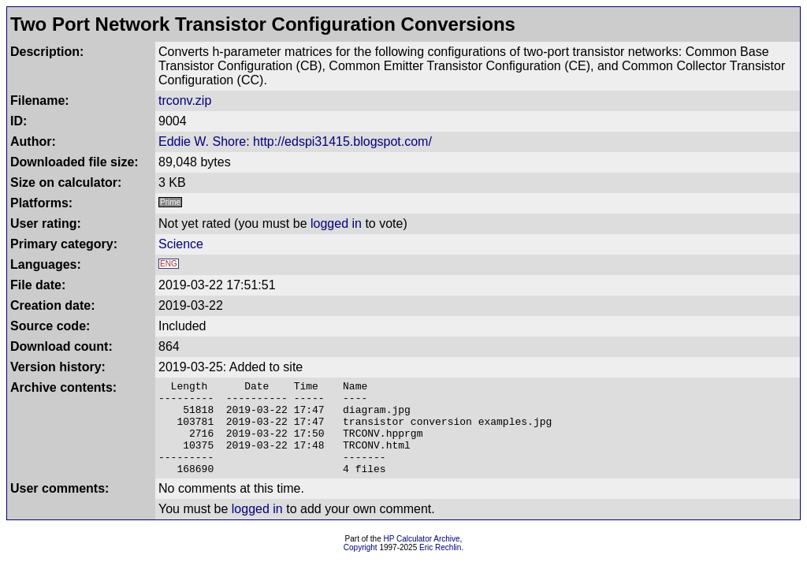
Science (180, 244)
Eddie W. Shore (202, 141)
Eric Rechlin (440, 566)
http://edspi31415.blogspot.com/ (342, 141)
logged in (336, 223)
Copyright (360, 566)
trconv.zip (184, 100)
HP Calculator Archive (422, 557)
